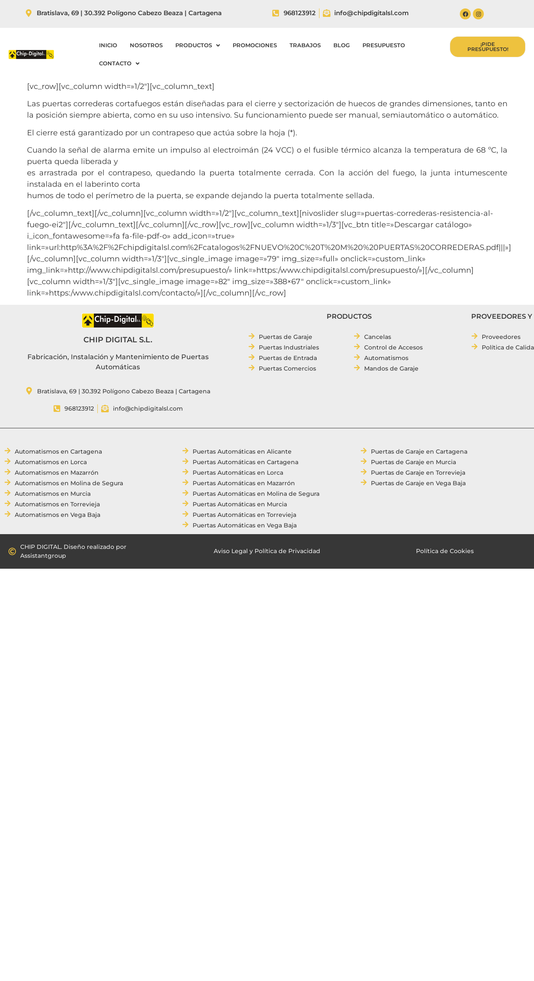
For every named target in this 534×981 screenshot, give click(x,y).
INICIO (108, 45)
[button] (197, 45)
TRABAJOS (305, 45)
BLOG (341, 45)
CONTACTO (119, 63)
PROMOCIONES (255, 45)
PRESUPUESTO (383, 45)
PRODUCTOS (197, 45)
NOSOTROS (146, 45)
